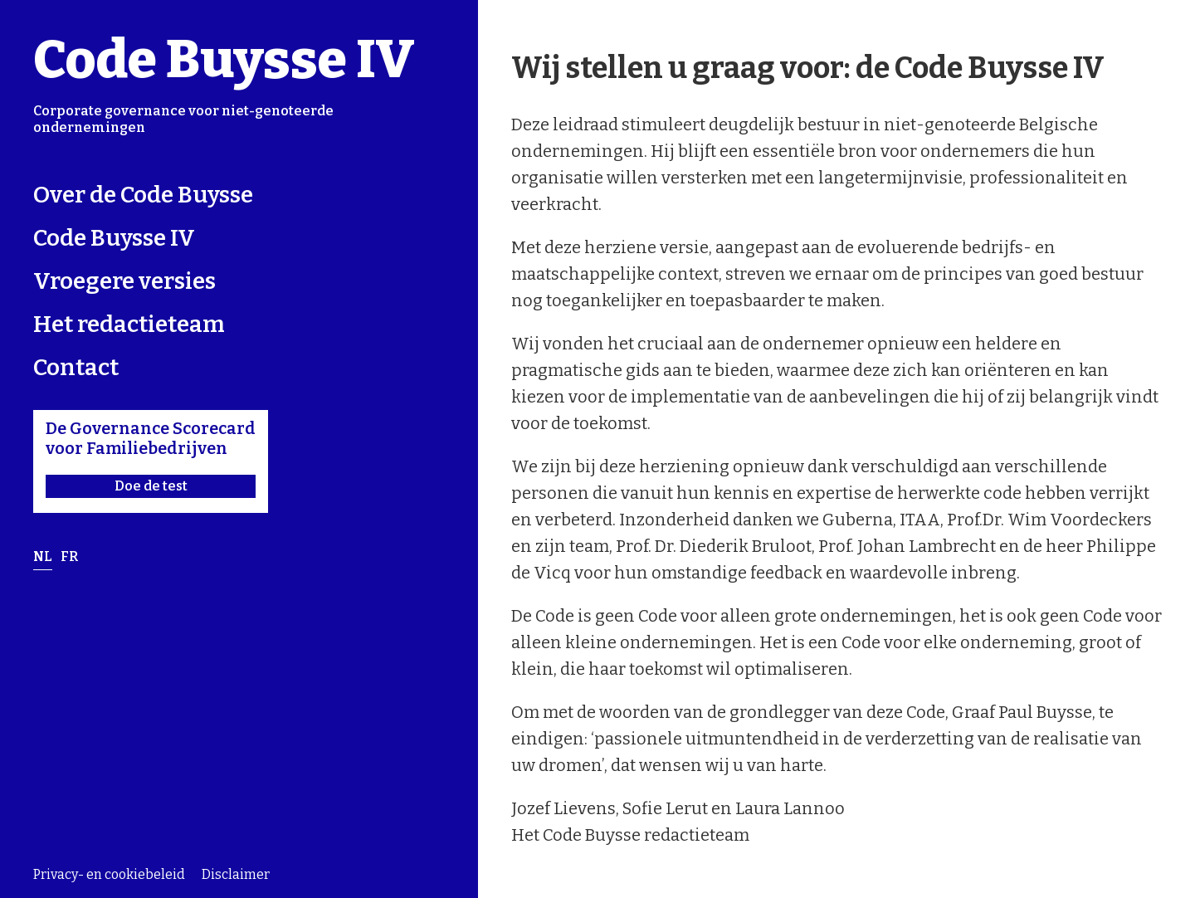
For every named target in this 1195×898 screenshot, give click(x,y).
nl (42, 556)
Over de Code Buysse (143, 194)
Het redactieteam (129, 324)
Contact (76, 367)
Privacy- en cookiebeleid (109, 874)
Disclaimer (236, 874)
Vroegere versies (124, 281)
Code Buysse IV (224, 59)
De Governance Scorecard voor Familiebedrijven (151, 458)
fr (69, 556)
